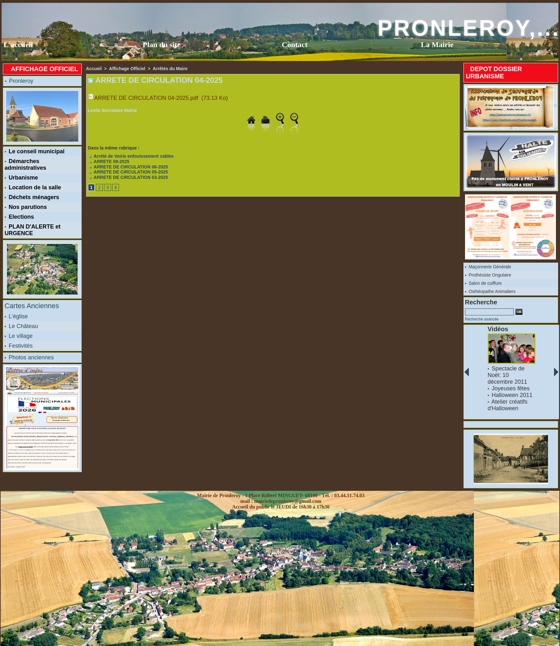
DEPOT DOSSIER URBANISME (494, 72)
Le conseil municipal (35, 151)
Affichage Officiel (127, 68)
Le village (19, 336)
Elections (19, 217)
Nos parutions (26, 207)
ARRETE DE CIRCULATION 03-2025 (128, 177)
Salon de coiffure (483, 283)
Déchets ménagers (32, 197)
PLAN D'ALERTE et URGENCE (33, 229)
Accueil (94, 68)
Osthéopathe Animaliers (490, 291)
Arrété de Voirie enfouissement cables (131, 156)
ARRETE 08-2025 (108, 161)
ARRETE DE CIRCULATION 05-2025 (128, 171)
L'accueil (18, 44)
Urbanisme (21, 177)
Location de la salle (33, 187)
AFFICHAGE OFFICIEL (41, 68)
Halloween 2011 (512, 395)
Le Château (21, 326)
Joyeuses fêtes (510, 388)
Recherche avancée (482, 319)
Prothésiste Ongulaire (488, 274)
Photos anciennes (29, 357)
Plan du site (161, 44)
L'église (16, 316)
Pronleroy (19, 81)
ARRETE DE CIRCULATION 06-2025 (128, 166)
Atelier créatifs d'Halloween (507, 405)
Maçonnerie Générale (488, 266)
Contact (294, 44)
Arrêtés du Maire (170, 68)
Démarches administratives (25, 164)
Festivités (19, 346)
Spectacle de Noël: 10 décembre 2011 (507, 375)
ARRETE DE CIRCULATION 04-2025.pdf (146, 98)
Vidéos (497, 329)
